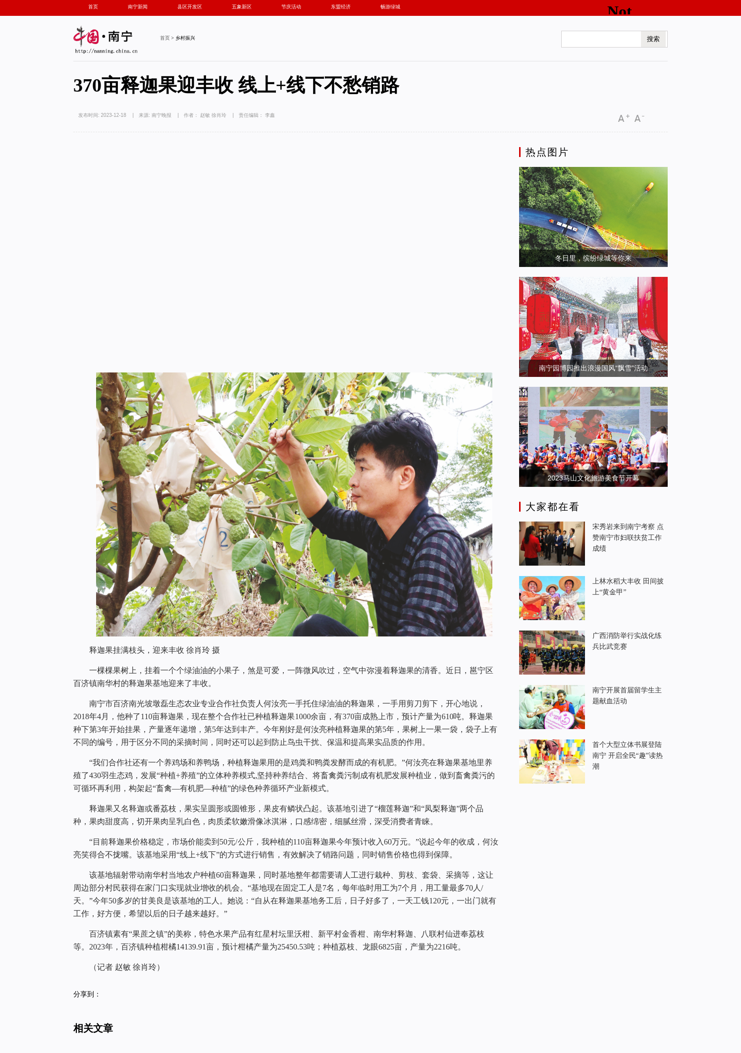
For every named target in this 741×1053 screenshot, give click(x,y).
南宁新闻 (138, 6)
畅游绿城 (390, 6)
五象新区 (242, 6)
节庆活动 (291, 6)
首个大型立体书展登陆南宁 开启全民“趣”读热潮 (627, 755)
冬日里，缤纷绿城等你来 (593, 258)
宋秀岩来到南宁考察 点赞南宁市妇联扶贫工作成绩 (628, 537)
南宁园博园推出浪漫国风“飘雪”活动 (593, 368)
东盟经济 (341, 6)
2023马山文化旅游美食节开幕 (593, 478)
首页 (93, 6)
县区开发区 (189, 6)
